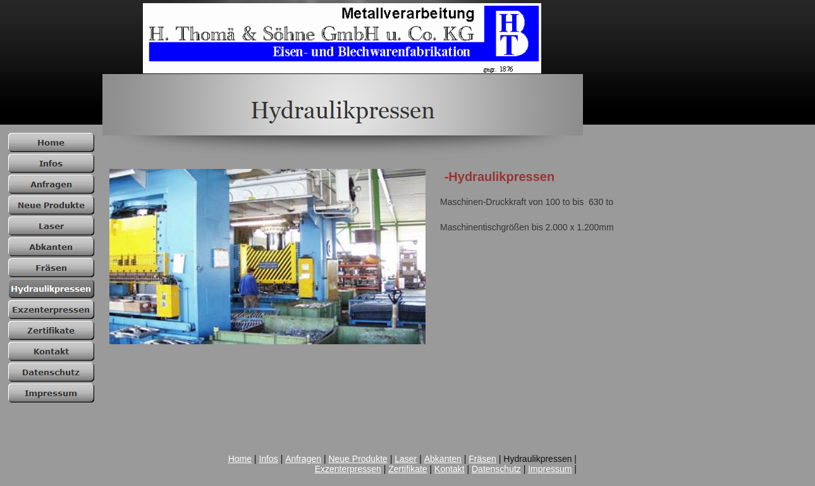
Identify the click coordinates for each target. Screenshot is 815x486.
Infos (268, 459)
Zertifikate (407, 469)
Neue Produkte (357, 459)
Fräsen (482, 459)
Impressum (550, 469)
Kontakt (449, 469)
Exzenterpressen (348, 469)
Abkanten (443, 459)
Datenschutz (496, 469)
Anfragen (303, 459)
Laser (406, 459)
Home (240, 459)
